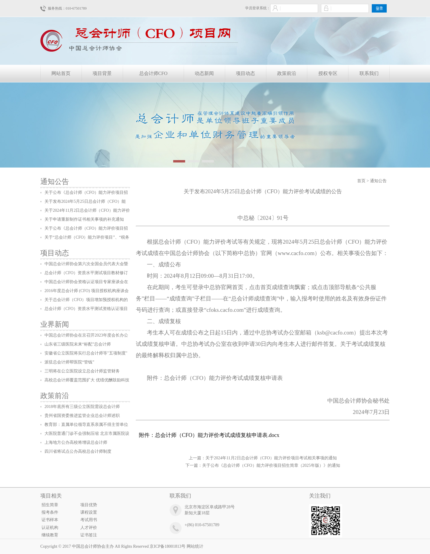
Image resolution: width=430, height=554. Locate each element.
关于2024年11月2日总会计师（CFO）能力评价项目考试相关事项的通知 (271, 458)
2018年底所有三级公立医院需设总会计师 (82, 406)
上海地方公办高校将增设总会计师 (75, 442)
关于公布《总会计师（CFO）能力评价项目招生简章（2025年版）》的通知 (271, 465)
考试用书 (88, 520)
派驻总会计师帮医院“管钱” (69, 362)
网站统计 (195, 546)
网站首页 (60, 73)
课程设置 (88, 512)
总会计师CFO (153, 73)
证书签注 (88, 535)
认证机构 (50, 527)
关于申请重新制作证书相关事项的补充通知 (84, 219)
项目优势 (88, 505)
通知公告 (54, 181)
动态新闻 (204, 73)
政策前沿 (286, 73)
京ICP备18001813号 (167, 546)
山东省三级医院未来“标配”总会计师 (77, 344)
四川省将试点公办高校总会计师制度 (77, 451)
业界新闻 (54, 324)
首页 (361, 181)
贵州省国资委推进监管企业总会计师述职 (82, 415)
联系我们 (369, 73)
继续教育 (50, 535)
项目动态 (245, 73)
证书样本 (50, 520)
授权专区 (327, 73)
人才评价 (88, 527)
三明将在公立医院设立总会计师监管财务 (82, 371)
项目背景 (102, 73)
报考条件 (50, 512)
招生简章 (50, 505)
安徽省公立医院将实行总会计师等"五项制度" (85, 353)
